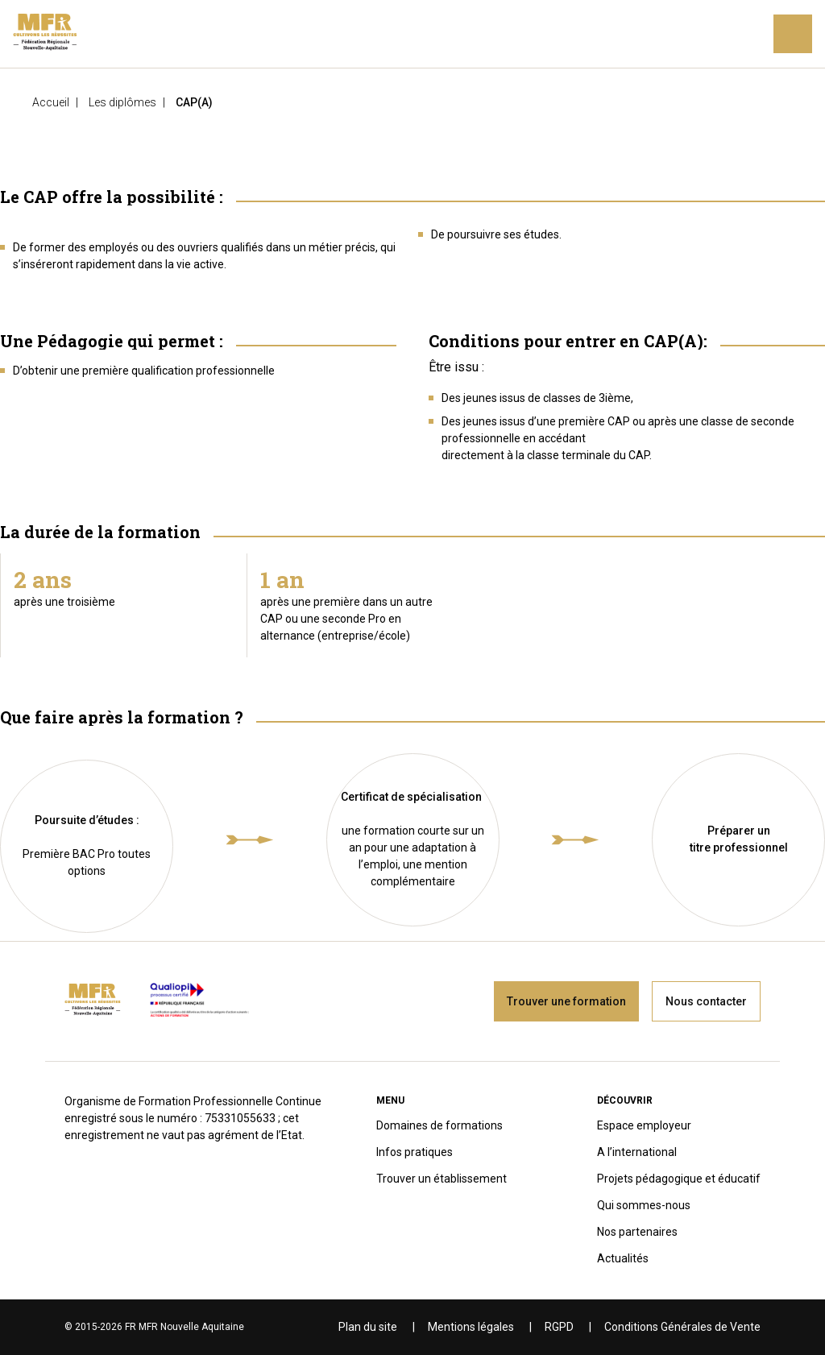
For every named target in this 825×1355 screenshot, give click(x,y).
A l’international (637, 1152)
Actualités (623, 1258)
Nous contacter (706, 1001)
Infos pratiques (414, 1152)
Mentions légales (471, 1326)
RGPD (559, 1326)
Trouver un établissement (441, 1178)
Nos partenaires (637, 1231)
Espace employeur (644, 1125)
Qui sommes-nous (643, 1205)
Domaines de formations (439, 1125)
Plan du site (367, 1326)
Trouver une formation (566, 1001)
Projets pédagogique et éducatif (679, 1178)
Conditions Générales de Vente (682, 1326)
